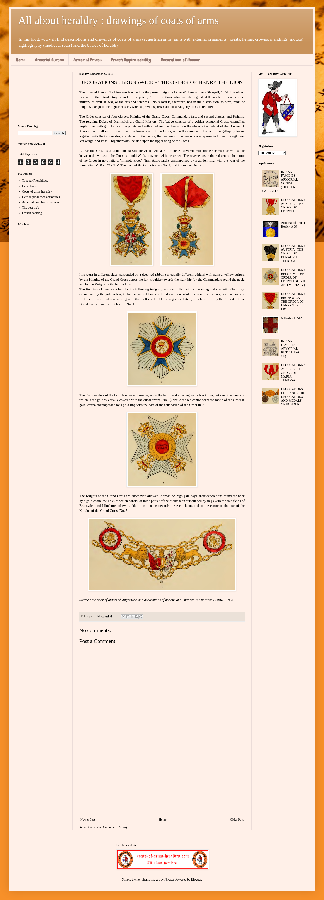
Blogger (196, 879)
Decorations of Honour (180, 60)
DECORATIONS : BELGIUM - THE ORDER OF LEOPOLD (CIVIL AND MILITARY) (293, 277)
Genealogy (29, 186)
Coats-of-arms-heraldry (37, 191)
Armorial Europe (49, 60)
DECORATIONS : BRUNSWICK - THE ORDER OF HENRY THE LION (293, 301)
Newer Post (87, 819)
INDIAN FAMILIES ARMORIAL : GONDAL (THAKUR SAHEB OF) (281, 181)
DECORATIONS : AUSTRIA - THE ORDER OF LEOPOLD (293, 205)
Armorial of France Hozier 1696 (293, 224)
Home (20, 60)
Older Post (237, 819)
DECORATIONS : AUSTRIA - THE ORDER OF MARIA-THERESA (293, 372)
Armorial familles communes (40, 202)
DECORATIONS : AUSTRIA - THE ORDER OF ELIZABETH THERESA (293, 253)
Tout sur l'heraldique (35, 180)
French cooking (32, 213)
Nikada (169, 879)
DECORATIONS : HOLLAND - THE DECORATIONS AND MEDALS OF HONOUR (293, 397)
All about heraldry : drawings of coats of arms (118, 20)
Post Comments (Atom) (112, 827)
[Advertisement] (162, 779)
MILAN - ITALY (292, 318)
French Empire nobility (131, 60)
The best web (30, 207)
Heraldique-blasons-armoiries (41, 197)
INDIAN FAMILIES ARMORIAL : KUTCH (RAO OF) (290, 348)
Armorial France (87, 60)
